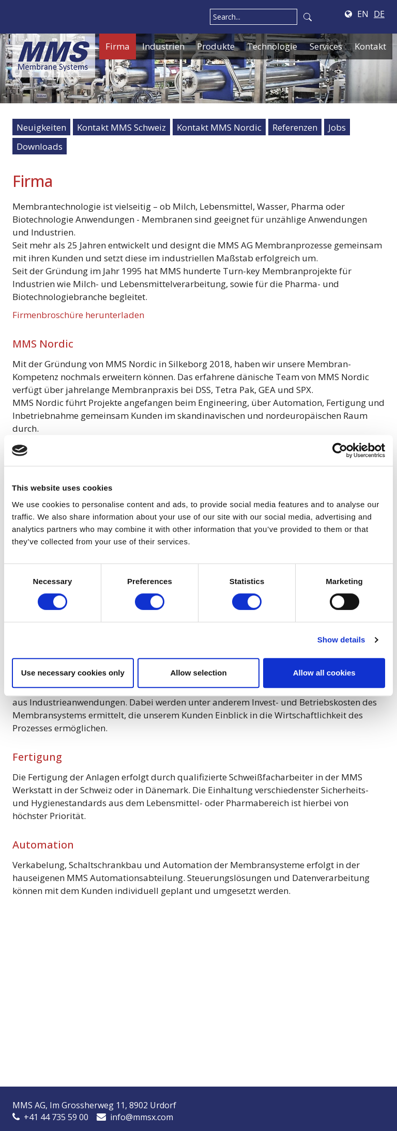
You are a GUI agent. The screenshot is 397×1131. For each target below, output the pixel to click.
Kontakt (370, 46)
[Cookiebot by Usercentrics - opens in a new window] (340, 450)
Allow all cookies (324, 672)
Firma (117, 46)
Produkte (216, 46)
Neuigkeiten (41, 127)
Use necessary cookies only (73, 672)
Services (326, 46)
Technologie (272, 46)
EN (363, 14)
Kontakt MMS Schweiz (121, 127)
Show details (341, 639)
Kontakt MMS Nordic (219, 127)
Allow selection (198, 672)
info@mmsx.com (141, 1117)
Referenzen (294, 127)
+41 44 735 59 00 (56, 1117)
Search (307, 17)
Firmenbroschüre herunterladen (78, 315)
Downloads (40, 146)
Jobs (337, 127)
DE (379, 14)
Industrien (163, 46)
